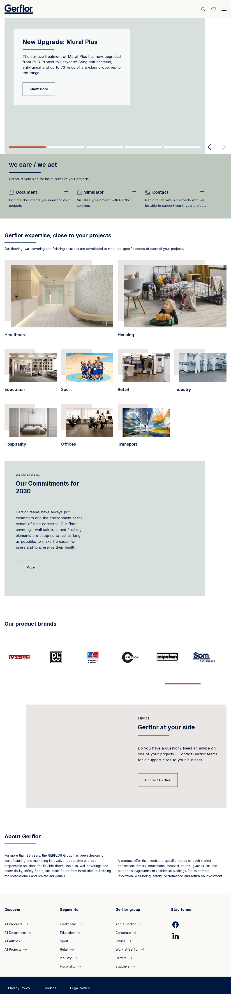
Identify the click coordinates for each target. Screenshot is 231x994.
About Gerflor (23, 822)
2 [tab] (66, 147)
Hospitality (67, 952)
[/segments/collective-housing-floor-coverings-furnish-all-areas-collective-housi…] (172, 301)
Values (120, 927)
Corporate (123, 918)
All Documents (15, 918)
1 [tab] (27, 147)
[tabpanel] (115, 79)
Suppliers (122, 952)
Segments (69, 895)
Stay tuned (181, 895)
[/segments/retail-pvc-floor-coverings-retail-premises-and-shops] (144, 373)
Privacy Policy (19, 974)
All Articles (12, 927)
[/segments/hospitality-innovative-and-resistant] (31, 427)
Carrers (121, 944)
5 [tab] (182, 147)
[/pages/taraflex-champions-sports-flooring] (23, 657)
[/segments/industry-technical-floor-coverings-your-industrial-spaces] (200, 373)
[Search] (203, 9)
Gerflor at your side (166, 713)
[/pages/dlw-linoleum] (60, 657)
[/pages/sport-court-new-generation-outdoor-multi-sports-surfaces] (97, 657)
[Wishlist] (213, 9)
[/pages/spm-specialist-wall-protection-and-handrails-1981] (208, 657)
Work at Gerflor (127, 935)
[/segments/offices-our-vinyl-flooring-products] (87, 427)
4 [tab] (143, 147)
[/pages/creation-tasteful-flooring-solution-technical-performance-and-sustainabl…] (134, 657)
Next (222, 147)
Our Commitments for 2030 (47, 487)
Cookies (50, 974)
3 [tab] (105, 147)
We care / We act (29, 474)
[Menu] (224, 8)
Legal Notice (80, 974)
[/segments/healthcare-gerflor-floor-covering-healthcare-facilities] (59, 301)
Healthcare (68, 910)
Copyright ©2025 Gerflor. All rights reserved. (43, 982)
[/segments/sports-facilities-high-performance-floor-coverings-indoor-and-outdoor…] (87, 373)
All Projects (13, 935)
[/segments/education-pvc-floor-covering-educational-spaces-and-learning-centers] (31, 373)
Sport (64, 927)
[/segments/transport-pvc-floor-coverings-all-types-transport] (144, 427)
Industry (66, 944)
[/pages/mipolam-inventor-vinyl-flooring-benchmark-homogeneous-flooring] (171, 657)
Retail (64, 935)
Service (143, 704)
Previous (209, 147)
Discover (13, 895)
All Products (13, 910)
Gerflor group (128, 895)
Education (67, 918)
